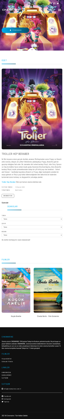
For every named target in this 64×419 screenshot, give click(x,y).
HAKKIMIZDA (6, 372)
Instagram (6, 399)
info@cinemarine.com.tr (11, 389)
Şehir (4, 223)
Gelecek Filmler (7, 361)
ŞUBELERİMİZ (6, 375)
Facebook (6, 396)
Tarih (4, 215)
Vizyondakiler (7, 359)
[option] (16, 293)
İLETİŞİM (5, 378)
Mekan (4, 231)
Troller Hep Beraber (9, 182)
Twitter (5, 402)
